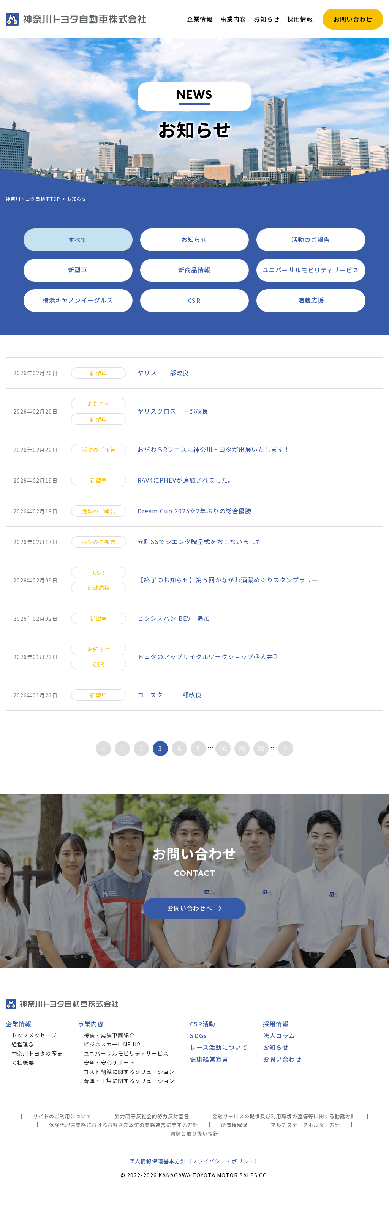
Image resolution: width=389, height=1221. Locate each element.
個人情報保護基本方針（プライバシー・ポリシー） (194, 1161)
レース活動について (219, 1047)
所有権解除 (234, 1124)
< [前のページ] (103, 748)
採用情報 (276, 1023)
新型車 (77, 269)
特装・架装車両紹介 (109, 1035)
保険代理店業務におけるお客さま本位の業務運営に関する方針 (123, 1124)
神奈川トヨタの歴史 (37, 1053)
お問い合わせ (282, 1059)
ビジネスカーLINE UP (112, 1044)
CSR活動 (202, 1023)
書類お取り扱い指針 (194, 1133)
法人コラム (279, 1035)
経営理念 (22, 1044)
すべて (77, 239)
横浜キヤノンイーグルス (78, 300)
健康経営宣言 (209, 1059)
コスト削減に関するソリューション (129, 1071)
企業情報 (19, 1023)
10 (223, 748)
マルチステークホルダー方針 (305, 1124)
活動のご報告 (310, 239)
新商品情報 (194, 269)
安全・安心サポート (109, 1062)
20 (242, 748)
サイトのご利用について (62, 1116)
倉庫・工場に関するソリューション (129, 1080)
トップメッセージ (34, 1035)
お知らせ (194, 239)
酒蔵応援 (311, 300)
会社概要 (22, 1062)
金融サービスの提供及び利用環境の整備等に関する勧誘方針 (284, 1116)
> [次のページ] (286, 748)
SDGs (198, 1035)
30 (261, 748)
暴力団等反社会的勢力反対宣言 (152, 1116)
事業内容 (91, 1023)
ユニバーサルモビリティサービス (310, 269)
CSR (194, 300)
